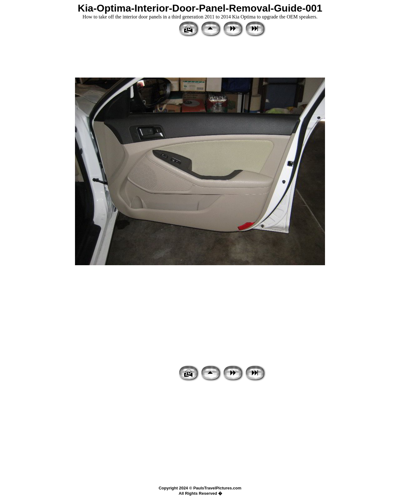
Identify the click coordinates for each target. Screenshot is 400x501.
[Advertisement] (200, 58)
